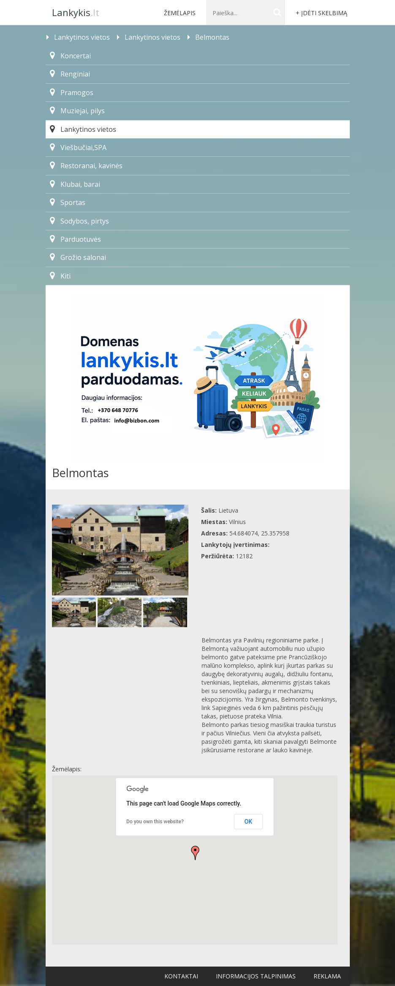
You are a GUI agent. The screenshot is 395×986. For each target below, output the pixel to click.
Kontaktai (181, 976)
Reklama (327, 976)
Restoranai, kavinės (86, 165)
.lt (75, 12)
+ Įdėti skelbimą (321, 13)
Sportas (67, 202)
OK (249, 821)
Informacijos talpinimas (256, 976)
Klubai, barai (75, 184)
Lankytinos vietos (83, 129)
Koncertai (70, 55)
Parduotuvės (75, 239)
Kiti (60, 276)
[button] (195, 853)
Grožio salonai (78, 257)
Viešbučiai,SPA (78, 147)
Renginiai (70, 74)
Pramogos (71, 92)
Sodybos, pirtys (79, 221)
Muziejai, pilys (77, 110)
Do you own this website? (155, 822)
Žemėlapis (180, 13)
